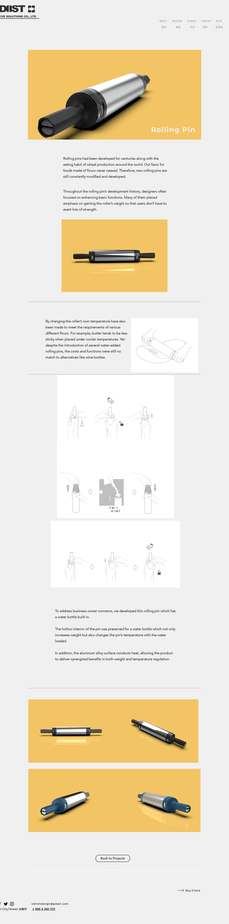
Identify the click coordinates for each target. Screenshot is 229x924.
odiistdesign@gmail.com (49, 903)
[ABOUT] (163, 21)
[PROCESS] (177, 21)
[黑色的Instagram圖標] (12, 903)
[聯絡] (205, 27)
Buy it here (192, 890)
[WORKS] (191, 21)
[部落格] (219, 27)
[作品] (192, 27)
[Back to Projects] (112, 858)
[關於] (164, 27)
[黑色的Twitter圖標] (5, 903)
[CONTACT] (206, 21)
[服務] (178, 27)
